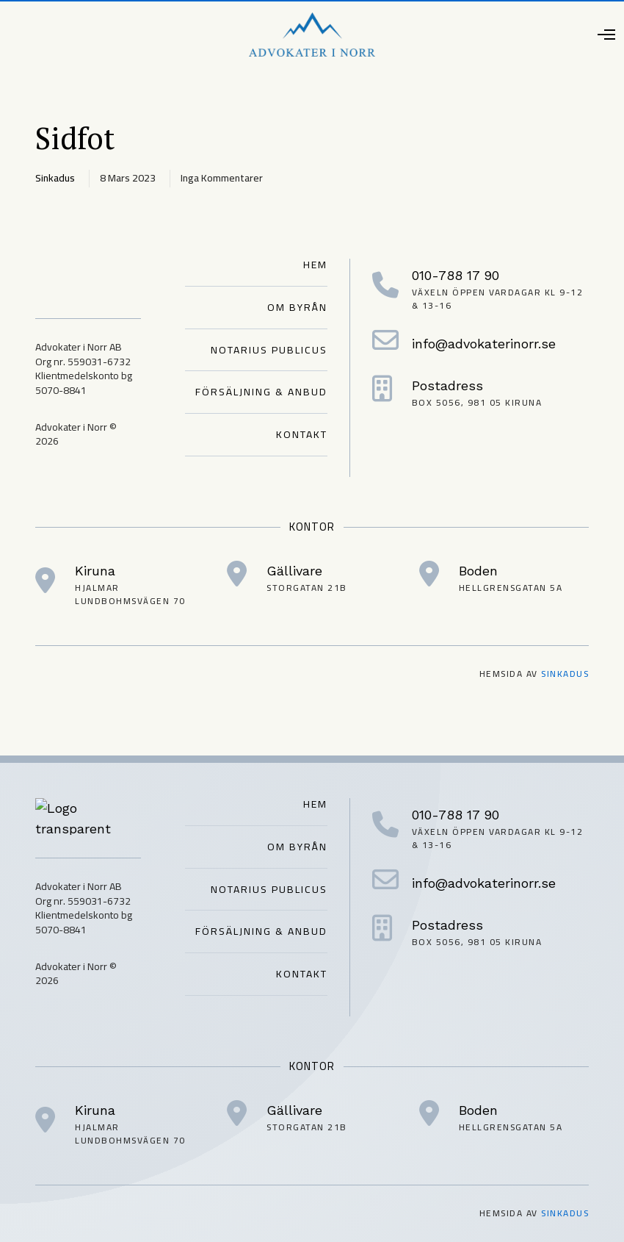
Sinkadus (565, 673)
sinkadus (55, 177)
